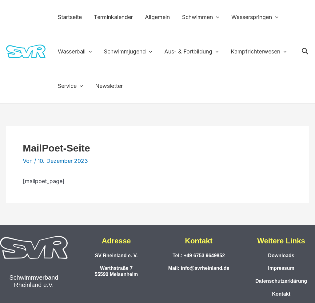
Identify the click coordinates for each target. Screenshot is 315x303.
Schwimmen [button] (197, 17)
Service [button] (69, 86)
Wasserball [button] (74, 51)
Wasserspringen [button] (250, 17)
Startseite (69, 17)
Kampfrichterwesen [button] (255, 51)
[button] (212, 17)
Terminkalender (111, 17)
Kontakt (281, 294)
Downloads (281, 255)
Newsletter (107, 86)
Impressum (281, 268)
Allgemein (154, 17)
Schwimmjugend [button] (126, 51)
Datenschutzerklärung (281, 281)
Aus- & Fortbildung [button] (189, 51)
